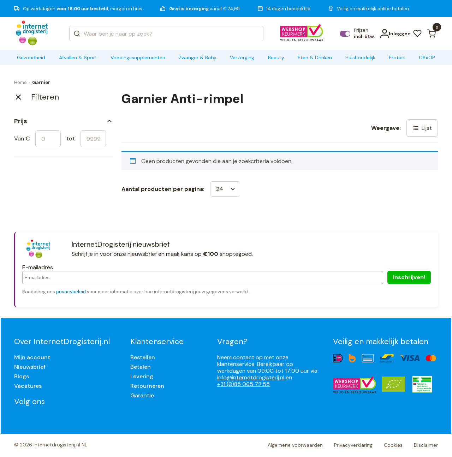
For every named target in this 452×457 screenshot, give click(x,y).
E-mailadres (37, 267)
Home (20, 82)
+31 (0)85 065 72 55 (243, 384)
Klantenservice (157, 341)
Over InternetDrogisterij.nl (62, 341)
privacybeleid (71, 292)
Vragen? (232, 341)
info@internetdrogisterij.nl (251, 377)
